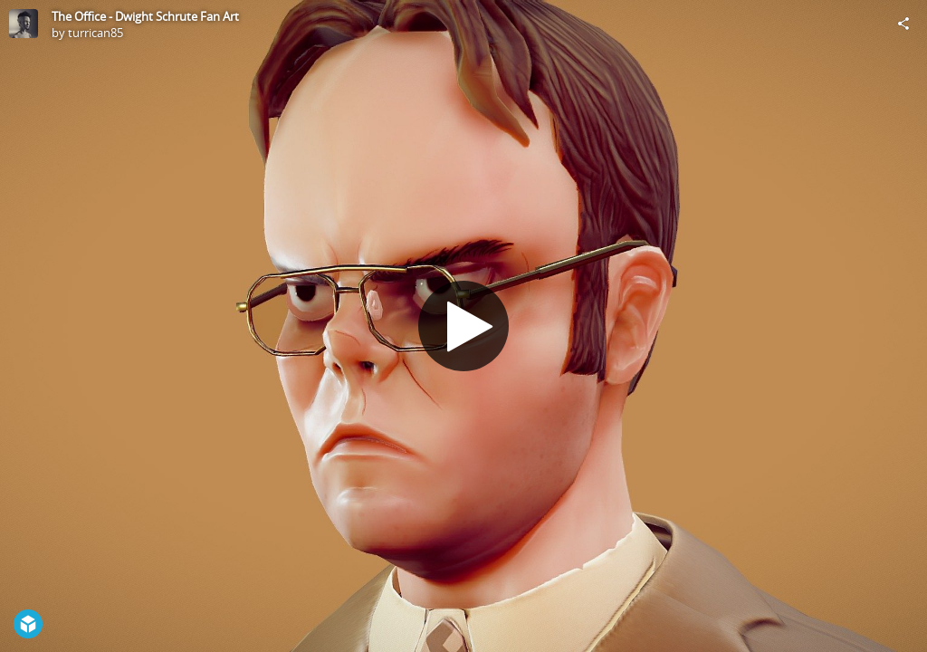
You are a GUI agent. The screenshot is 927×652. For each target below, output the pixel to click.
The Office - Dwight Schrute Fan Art (145, 16)
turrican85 (95, 32)
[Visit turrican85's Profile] (23, 23)
